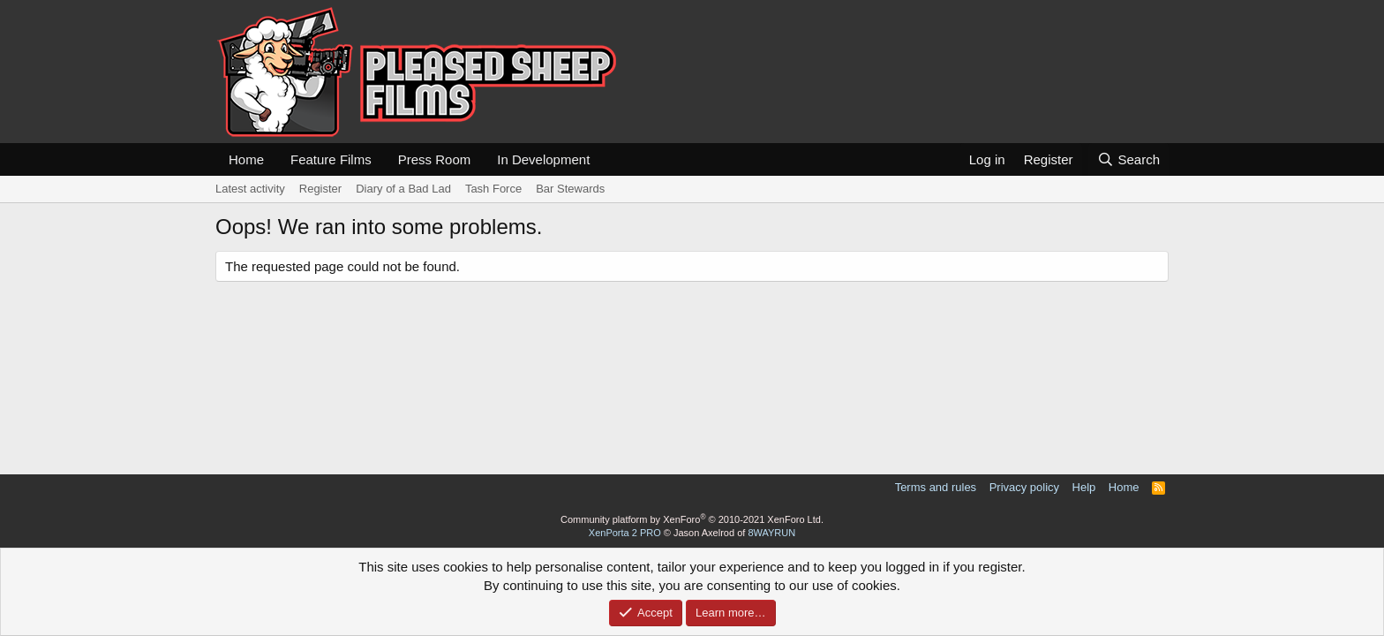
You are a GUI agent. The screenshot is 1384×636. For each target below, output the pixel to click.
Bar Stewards (570, 188)
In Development (543, 159)
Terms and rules (935, 487)
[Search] (1128, 159)
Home (246, 159)
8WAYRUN (771, 532)
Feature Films (331, 159)
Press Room (434, 159)
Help (1084, 487)
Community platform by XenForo (692, 519)
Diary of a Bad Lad (403, 188)
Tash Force (493, 188)
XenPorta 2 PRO (625, 532)
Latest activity (250, 188)
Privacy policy (1024, 487)
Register (320, 188)
